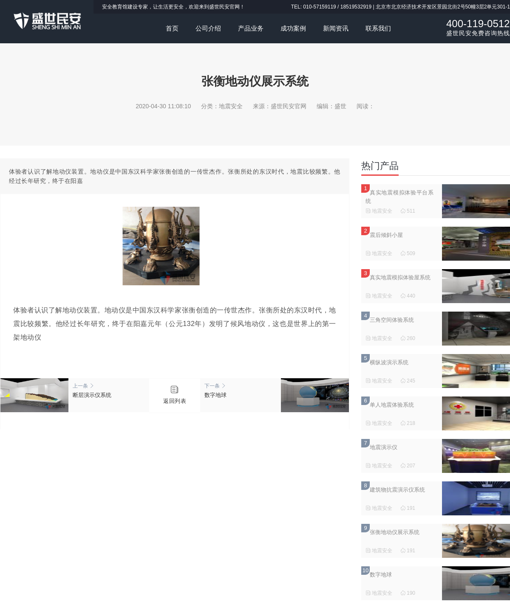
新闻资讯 (335, 28)
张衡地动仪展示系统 (394, 532)
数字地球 (240, 390)
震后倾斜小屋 (386, 235)
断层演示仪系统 (109, 390)
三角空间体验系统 (392, 320)
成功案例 (293, 28)
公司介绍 (208, 28)
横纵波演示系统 (389, 362)
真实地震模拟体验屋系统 (400, 277)
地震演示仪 (383, 447)
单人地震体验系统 (392, 405)
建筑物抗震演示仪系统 (397, 489)
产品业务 (251, 28)
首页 (172, 28)
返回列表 (174, 401)
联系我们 (378, 28)
